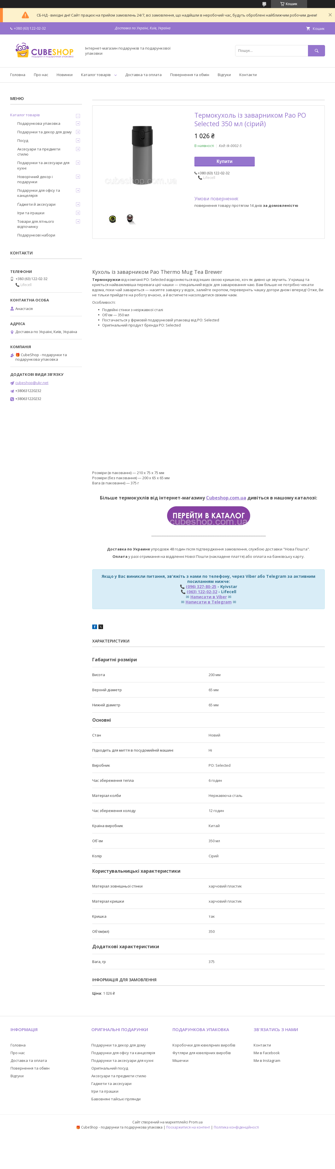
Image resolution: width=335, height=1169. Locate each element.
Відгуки (224, 74)
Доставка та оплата (143, 74)
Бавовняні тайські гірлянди (116, 1098)
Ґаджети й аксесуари (36, 204)
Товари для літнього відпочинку (35, 224)
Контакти (248, 74)
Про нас (41, 74)
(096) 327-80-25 (201, 586)
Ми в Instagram (267, 1060)
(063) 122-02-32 (202, 591)
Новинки (65, 74)
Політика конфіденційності (236, 1127)
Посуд (22, 140)
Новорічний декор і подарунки (35, 179)
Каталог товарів (96, 74)
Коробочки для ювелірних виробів (203, 1045)
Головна (17, 74)
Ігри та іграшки (30, 212)
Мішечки (180, 1060)
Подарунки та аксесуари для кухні (43, 165)
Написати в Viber (208, 596)
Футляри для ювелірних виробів (201, 1052)
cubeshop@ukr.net (31, 382)
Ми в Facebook (267, 1052)
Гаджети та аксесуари (111, 1083)
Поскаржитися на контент (188, 1127)
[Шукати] (316, 50)
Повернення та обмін (189, 74)
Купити (225, 161)
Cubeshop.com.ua (226, 498)
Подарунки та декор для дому (44, 131)
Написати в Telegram (209, 602)
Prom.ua (196, 1122)
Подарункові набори (36, 235)
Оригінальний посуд (109, 1068)
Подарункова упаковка (38, 123)
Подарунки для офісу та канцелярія (38, 193)
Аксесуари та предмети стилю (38, 151)
